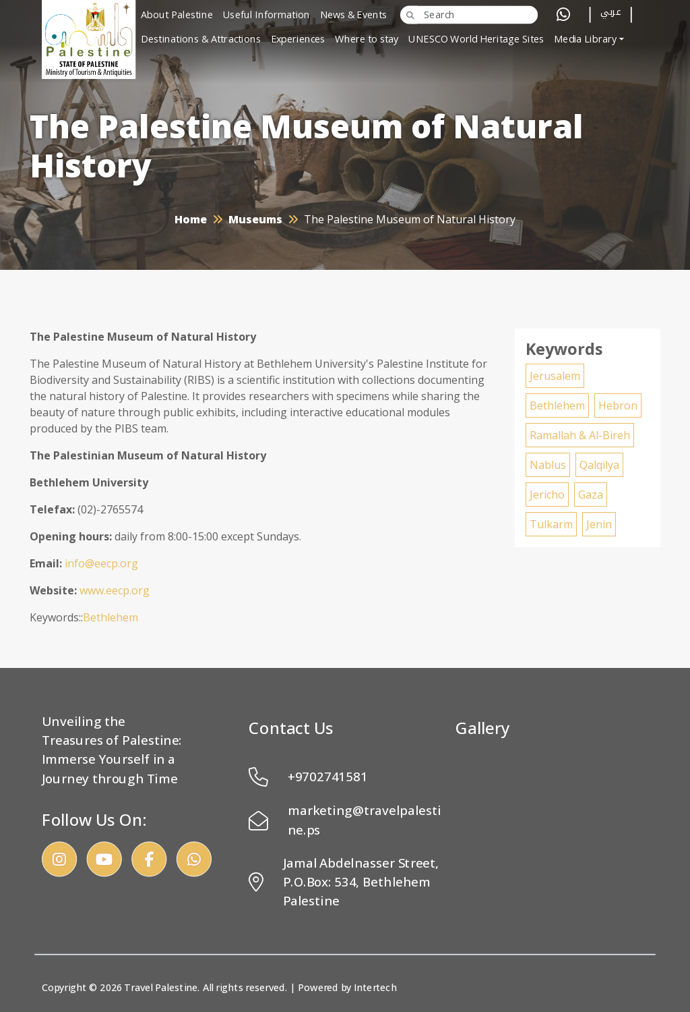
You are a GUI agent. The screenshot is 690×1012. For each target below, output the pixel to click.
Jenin (599, 524)
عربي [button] (610, 14)
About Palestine (177, 15)
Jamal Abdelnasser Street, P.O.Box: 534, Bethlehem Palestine (344, 881)
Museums (255, 219)
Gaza (590, 494)
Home (191, 219)
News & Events (353, 15)
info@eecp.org (101, 563)
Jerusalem (555, 375)
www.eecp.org (115, 590)
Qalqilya (599, 464)
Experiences (298, 39)
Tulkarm (551, 524)
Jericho (547, 494)
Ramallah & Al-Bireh (580, 435)
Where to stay (367, 39)
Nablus (548, 464)
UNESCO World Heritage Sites (476, 39)
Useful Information (267, 15)
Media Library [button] (585, 39)
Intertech (375, 987)
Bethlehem (110, 617)
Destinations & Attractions (201, 39)
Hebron (617, 405)
